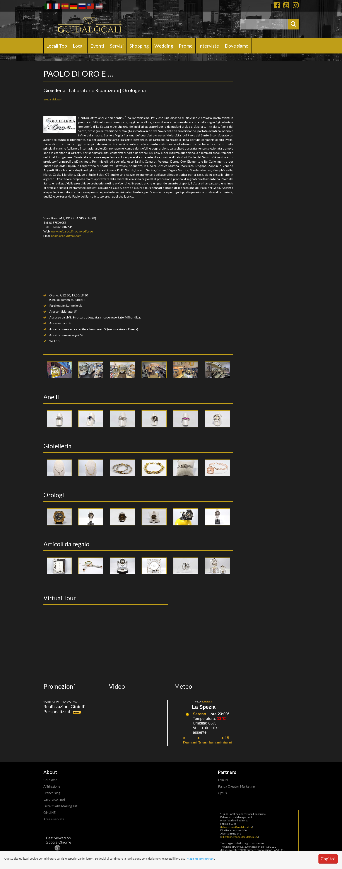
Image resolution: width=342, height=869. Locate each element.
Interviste (208, 45)
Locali (79, 45)
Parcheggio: (57, 305)
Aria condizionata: (61, 311)
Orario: (54, 295)
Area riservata (53, 819)
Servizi (117, 45)
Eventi (97, 45)
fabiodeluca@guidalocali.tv (236, 827)
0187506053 (58, 222)
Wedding (163, 45)
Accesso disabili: (60, 317)
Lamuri (223, 780)
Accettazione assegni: (64, 335)
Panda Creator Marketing (236, 786)
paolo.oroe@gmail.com (66, 235)
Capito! (328, 858)
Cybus (222, 793)
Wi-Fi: (53, 341)
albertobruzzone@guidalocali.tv (239, 836)
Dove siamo (236, 45)
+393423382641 (61, 227)
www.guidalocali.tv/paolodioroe (72, 231)
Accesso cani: (58, 323)
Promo (186, 45)
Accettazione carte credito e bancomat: (76, 329)
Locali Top (56, 45)
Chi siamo (50, 780)
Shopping (139, 45)
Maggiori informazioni (200, 859)
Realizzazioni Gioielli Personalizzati (64, 709)
